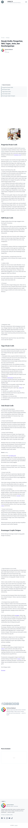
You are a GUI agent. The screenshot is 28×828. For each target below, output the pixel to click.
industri (4, 174)
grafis (19, 161)
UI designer (20, 465)
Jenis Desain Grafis (6, 93)
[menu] (2, 2)
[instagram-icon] (7, 818)
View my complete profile (7, 814)
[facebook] (4, 704)
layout (8, 391)
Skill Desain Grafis (6, 89)
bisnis (25, 173)
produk (5, 514)
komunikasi (22, 148)
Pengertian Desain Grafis (7, 87)
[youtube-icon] (9, 818)
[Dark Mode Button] (26, 2)
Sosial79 (10, 1)
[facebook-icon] (2, 818)
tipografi (3, 151)
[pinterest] (15, 704)
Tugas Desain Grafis (6, 91)
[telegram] (12, 704)
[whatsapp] (10, 704)
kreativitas (10, 161)
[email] (18, 704)
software (14, 271)
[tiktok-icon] (12, 818)
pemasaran (24, 442)
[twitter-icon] (4, 818)
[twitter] (7, 704)
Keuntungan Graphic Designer (8, 95)
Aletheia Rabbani (11, 804)
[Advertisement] (14, 20)
